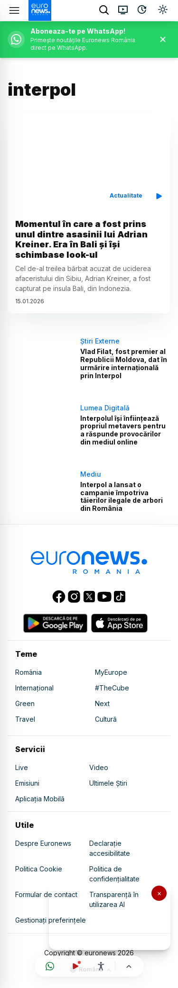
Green (25, 703)
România (28, 672)
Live (21, 767)
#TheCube (112, 688)
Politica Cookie (38, 869)
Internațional (34, 688)
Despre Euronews (43, 843)
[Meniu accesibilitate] (101, 966)
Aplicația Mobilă (40, 799)
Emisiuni (27, 783)
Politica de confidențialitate (114, 874)
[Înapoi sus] (129, 966)
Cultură (106, 719)
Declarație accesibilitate (109, 848)
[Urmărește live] (75, 966)
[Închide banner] (162, 39)
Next (102, 703)
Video (98, 767)
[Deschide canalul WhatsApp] (50, 966)
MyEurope (111, 672)
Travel (25, 719)
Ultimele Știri (108, 783)
